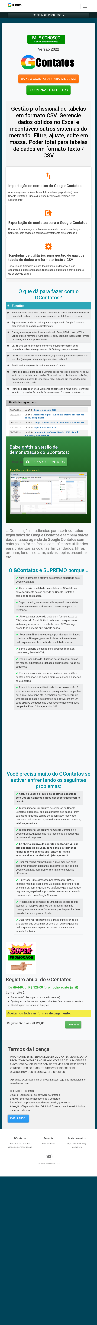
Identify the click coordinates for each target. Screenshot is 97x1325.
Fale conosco (48, 1143)
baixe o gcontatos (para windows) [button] (48, 79)
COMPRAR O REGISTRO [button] (48, 90)
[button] (48, 15)
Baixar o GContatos (20, 1143)
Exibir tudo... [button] (18, 1118)
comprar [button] (73, 1024)
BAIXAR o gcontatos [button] (45, 462)
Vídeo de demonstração (20, 1147)
